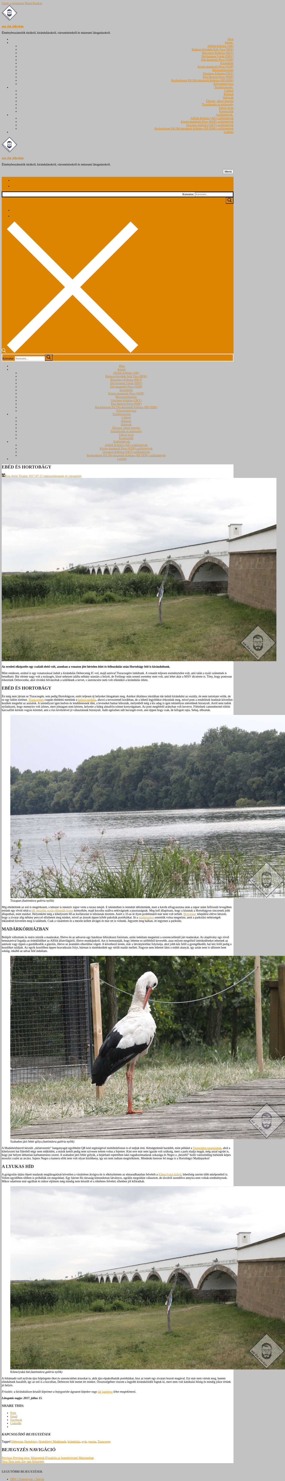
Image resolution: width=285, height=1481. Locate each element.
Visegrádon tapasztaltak (207, 1148)
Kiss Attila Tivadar (15, 476)
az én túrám (13, 26)
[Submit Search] (229, 200)
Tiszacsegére (36, 699)
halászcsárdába (87, 699)
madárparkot (146, 917)
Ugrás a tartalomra (13, 3)
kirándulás (74, 1441)
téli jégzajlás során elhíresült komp (52, 910)
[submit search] (49, 357)
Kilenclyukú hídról (169, 1174)
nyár (84, 1441)
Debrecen (17, 1441)
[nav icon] (228, 171)
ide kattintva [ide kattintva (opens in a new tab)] (105, 1391)
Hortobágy (189, 914)
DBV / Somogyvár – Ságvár (27, 1479)
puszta (92, 1441)
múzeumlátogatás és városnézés (62, 476)
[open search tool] (70, 351)
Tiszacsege (104, 1441)
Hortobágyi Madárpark (52, 1441)
